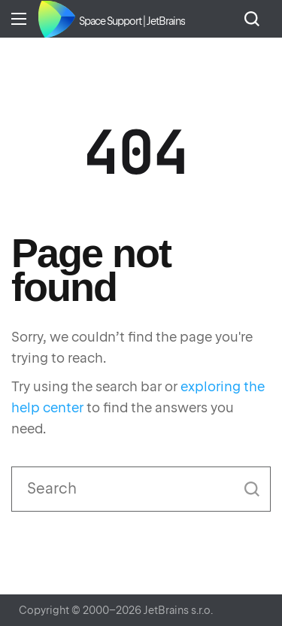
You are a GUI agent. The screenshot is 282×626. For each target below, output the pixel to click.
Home (56, 19)
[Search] (141, 489)
